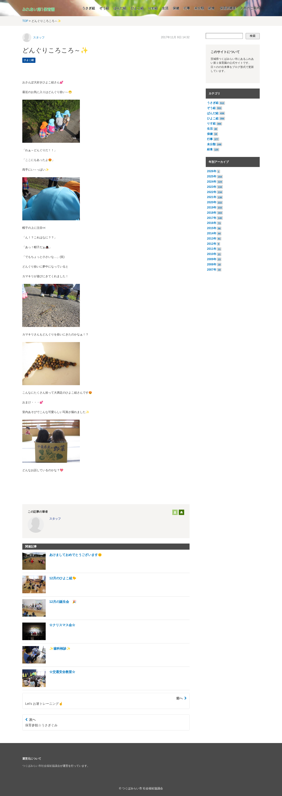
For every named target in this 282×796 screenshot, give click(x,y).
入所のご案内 (250, 8)
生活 (165, 8)
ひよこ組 (137, 8)
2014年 (211, 233)
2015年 (211, 228)
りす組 (153, 8)
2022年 (211, 192)
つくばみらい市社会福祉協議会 (41, 765)
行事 (186, 8)
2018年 (211, 212)
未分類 (199, 8)
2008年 (211, 264)
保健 (176, 8)
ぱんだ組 (119, 8)
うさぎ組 (88, 8)
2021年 (211, 197)
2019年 (211, 207)
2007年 (211, 269)
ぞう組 (104, 8)
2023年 (211, 186)
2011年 (211, 248)
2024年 (211, 181)
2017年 (211, 217)
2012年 (211, 243)
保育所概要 (228, 8)
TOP (25, 20)
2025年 (211, 176)
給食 (211, 8)
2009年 (211, 259)
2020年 (211, 202)
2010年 (211, 254)
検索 (253, 35)
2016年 (211, 222)
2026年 (211, 171)
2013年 (211, 238)
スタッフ (39, 37)
